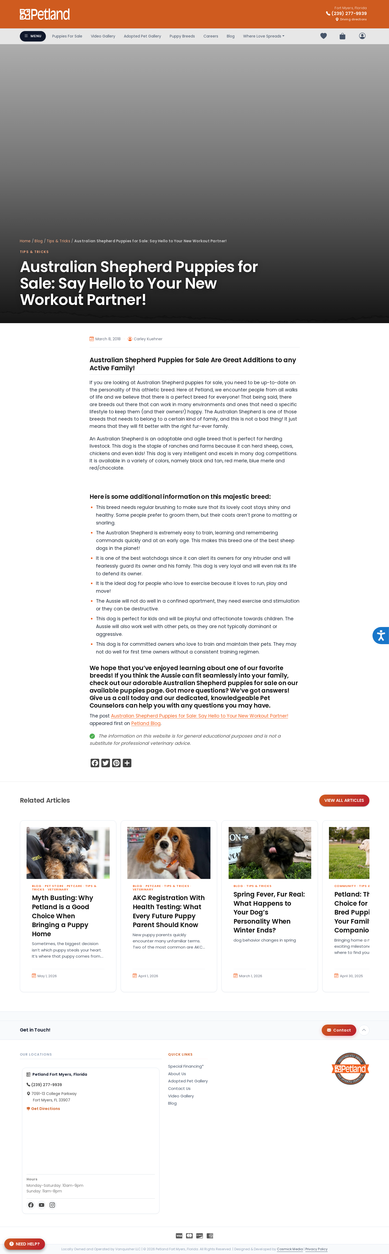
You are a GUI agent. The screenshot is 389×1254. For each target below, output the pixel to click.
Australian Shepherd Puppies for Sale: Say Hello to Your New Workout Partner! (199, 716)
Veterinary (58, 889)
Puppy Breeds (182, 36)
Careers (210, 36)
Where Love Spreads (262, 36)
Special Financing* (186, 1066)
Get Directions (43, 1108)
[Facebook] (31, 1205)
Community (345, 886)
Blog (231, 36)
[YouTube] (41, 1205)
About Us (177, 1074)
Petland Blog (146, 723)
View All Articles (344, 800)
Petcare (74, 886)
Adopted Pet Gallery (142, 36)
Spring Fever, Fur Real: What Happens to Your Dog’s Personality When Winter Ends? (269, 912)
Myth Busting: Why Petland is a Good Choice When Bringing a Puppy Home (63, 915)
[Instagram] (52, 1205)
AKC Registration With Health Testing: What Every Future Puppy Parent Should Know (169, 911)
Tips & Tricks (58, 241)
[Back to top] (364, 1030)
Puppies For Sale (67, 36)
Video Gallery (103, 36)
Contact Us (179, 1088)
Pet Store (54, 886)
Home (25, 241)
